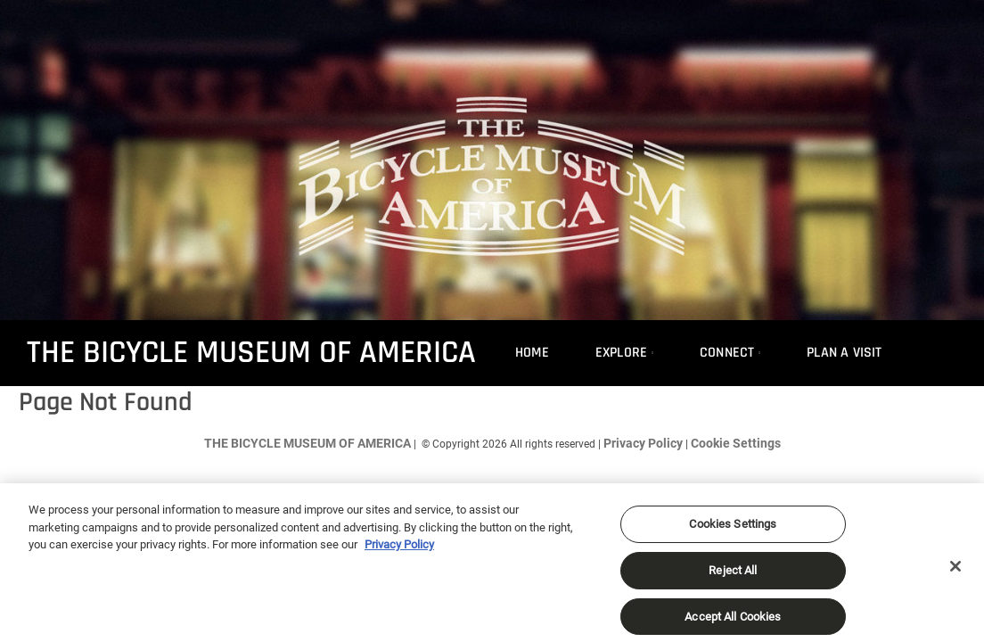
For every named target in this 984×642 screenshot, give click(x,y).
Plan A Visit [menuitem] (844, 352)
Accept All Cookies (733, 623)
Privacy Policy (643, 443)
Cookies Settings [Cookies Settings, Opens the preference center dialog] (732, 531)
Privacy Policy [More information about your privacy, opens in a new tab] (399, 551)
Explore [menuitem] (621, 352)
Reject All (733, 577)
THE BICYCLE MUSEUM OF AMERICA (251, 353)
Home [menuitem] (532, 352)
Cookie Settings (736, 443)
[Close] (955, 573)
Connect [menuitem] (727, 352)
